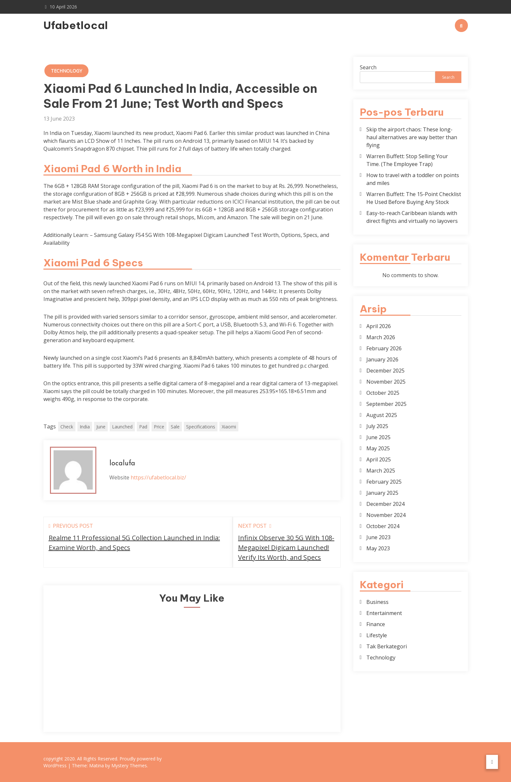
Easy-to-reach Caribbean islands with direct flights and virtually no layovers (412, 217)
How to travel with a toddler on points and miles (412, 179)
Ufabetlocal (75, 25)
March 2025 (380, 470)
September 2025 (386, 404)
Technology (66, 71)
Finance (375, 624)
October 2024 (382, 526)
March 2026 (380, 337)
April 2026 (378, 326)
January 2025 (382, 492)
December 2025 (385, 370)
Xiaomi (229, 427)
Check (66, 427)
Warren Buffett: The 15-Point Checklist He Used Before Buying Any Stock (413, 198)
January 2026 (382, 359)
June (100, 427)
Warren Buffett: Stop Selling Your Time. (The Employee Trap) (407, 160)
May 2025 (378, 448)
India (85, 427)
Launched (122, 427)
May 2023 (378, 548)
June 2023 (378, 537)
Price (159, 427)
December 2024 (385, 503)
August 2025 (381, 415)
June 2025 (378, 437)
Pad (143, 427)
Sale (175, 427)
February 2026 (384, 348)
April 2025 (378, 459)
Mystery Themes (129, 765)
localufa (122, 463)
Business (377, 602)
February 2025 (384, 481)
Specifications (200, 427)
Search (368, 67)
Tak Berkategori (386, 646)
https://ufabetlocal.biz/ (158, 477)
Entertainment (384, 613)
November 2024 (386, 515)
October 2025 (382, 392)
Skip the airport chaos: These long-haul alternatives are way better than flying (411, 137)
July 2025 (377, 426)
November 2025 (386, 381)
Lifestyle (376, 635)
